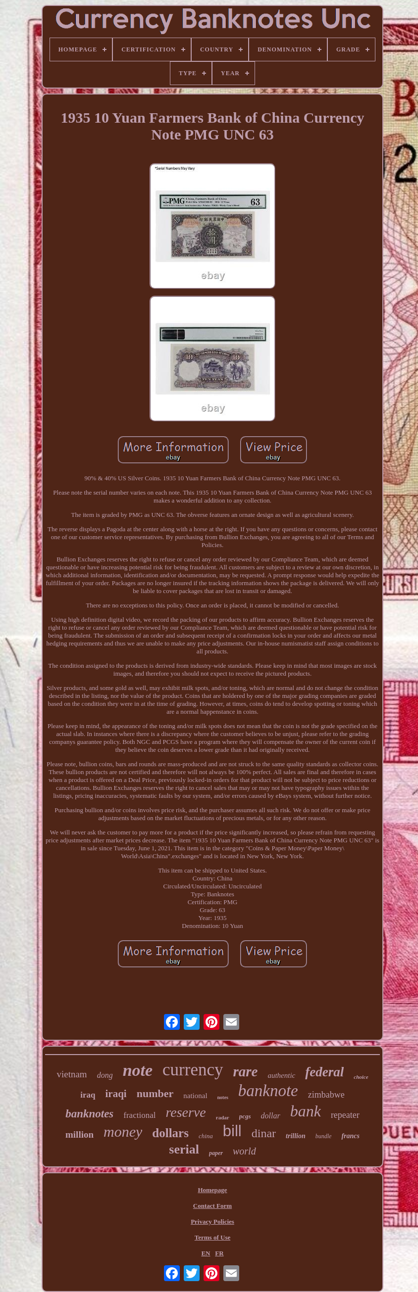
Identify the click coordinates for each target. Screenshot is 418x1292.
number (155, 1093)
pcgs (245, 1116)
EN (205, 1253)
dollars (170, 1133)
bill (232, 1131)
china (206, 1136)
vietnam (71, 1074)
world (244, 1151)
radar (222, 1117)
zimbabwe (326, 1095)
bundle (323, 1136)
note (138, 1070)
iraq (87, 1095)
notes (222, 1097)
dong (105, 1075)
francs (350, 1136)
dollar (270, 1115)
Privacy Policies (212, 1221)
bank (305, 1111)
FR (219, 1253)
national (195, 1096)
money (123, 1131)
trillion (296, 1136)
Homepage (212, 1190)
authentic (281, 1075)
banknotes (89, 1113)
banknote (268, 1091)
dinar (264, 1133)
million (79, 1134)
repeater (345, 1115)
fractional (139, 1115)
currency (192, 1069)
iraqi (116, 1094)
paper (216, 1153)
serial (184, 1149)
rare (245, 1071)
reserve (185, 1112)
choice (361, 1077)
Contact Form (212, 1205)
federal (324, 1071)
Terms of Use (212, 1237)
